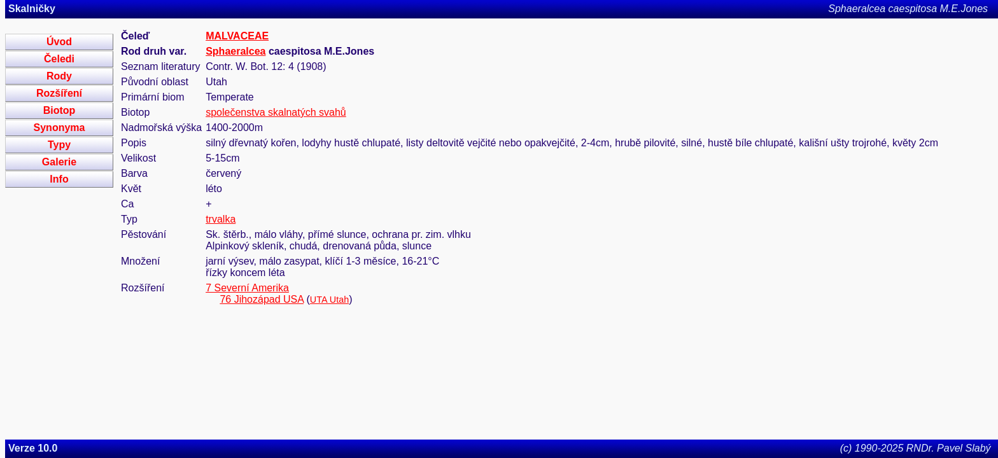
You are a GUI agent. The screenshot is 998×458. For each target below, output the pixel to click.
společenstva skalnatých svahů (276, 112)
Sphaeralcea (235, 51)
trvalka (220, 219)
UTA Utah (329, 300)
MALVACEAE (237, 36)
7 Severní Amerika (247, 287)
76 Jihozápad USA (262, 299)
